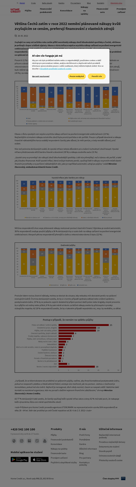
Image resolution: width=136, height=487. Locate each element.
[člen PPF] (123, 478)
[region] (69, 66)
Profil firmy (84, 435)
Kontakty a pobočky (84, 463)
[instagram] (21, 441)
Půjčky (54, 435)
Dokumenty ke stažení (109, 446)
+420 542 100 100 (23, 429)
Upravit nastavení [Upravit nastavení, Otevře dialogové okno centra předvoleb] (40, 76)
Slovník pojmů (105, 451)
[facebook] (14, 441)
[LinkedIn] (29, 441)
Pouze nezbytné (77, 76)
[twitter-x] (37, 441)
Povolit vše (97, 76)
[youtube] (44, 441)
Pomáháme (84, 439)
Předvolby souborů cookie (110, 460)
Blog (81, 453)
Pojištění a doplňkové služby (64, 462)
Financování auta (58, 453)
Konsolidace (56, 444)
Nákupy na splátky (59, 449)
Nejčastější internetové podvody (109, 436)
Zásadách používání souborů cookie (55, 69)
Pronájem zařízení (59, 458)
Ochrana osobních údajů (110, 455)
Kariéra (82, 444)
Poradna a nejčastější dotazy (112, 442)
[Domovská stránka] (16, 10)
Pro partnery (85, 458)
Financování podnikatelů (62, 439)
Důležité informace (88, 449)
